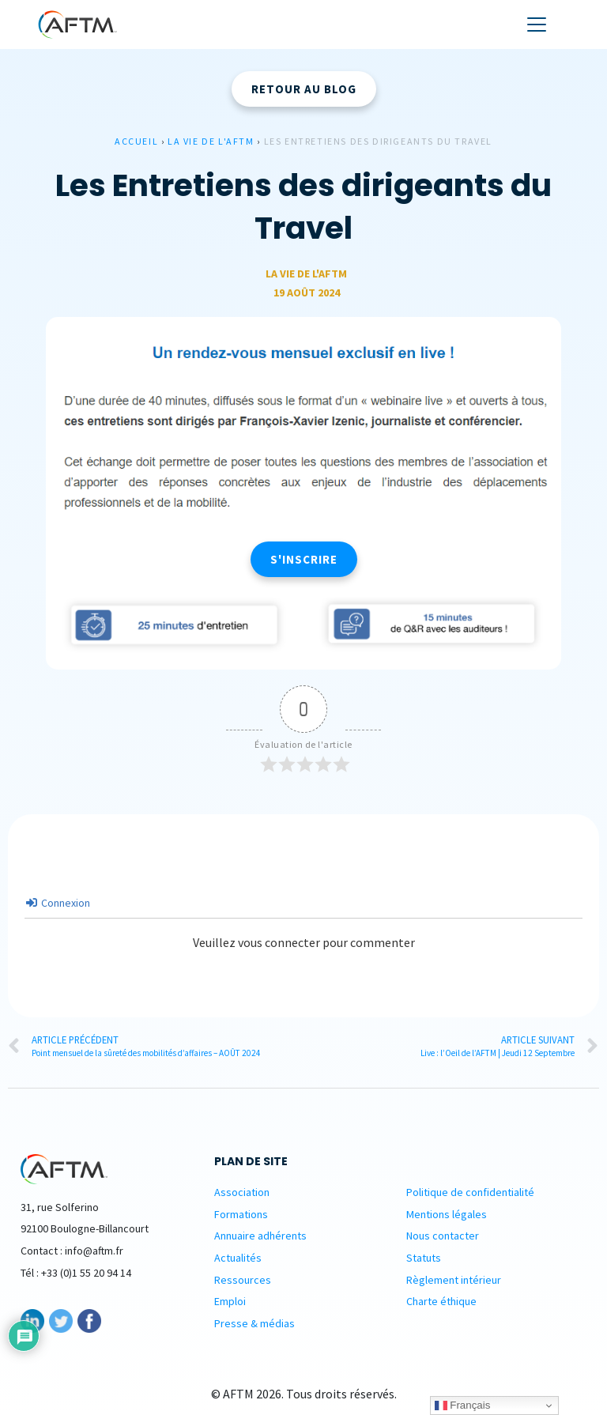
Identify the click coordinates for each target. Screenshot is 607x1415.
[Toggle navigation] (536, 24)
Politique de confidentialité (470, 1192)
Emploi (230, 1301)
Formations (241, 1214)
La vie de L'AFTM (211, 141)
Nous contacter (442, 1235)
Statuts (423, 1258)
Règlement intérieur (453, 1280)
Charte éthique (441, 1301)
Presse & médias (254, 1323)
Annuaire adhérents (260, 1235)
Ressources (242, 1280)
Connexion (58, 903)
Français (463, 1405)
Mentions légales (446, 1214)
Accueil (136, 141)
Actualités (238, 1258)
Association (242, 1192)
